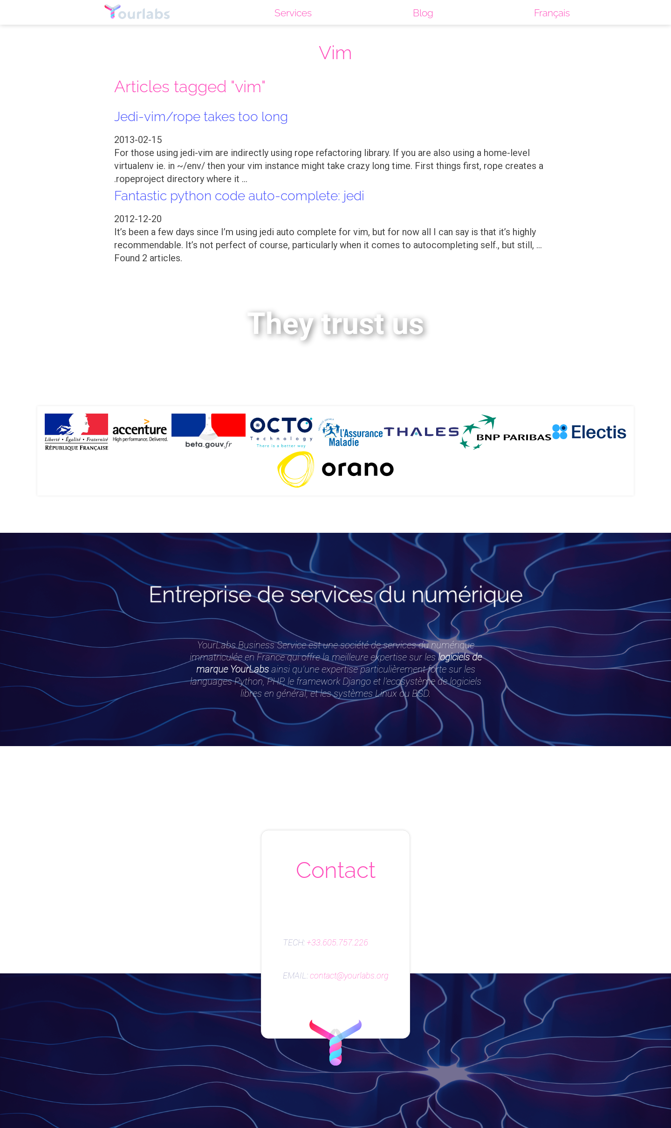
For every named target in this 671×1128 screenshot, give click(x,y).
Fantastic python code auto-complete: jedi (248, 195)
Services (291, 13)
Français (552, 13)
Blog (422, 13)
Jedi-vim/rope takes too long (207, 116)
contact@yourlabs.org (349, 976)
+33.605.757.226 (337, 943)
